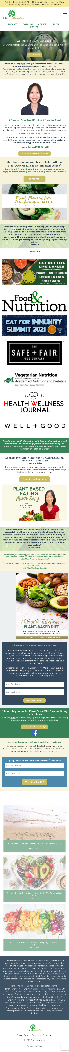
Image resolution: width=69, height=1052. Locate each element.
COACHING (28, 24)
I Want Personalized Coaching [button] (34, 154)
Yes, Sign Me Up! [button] (34, 782)
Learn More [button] (34, 55)
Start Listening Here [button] (34, 479)
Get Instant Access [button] (34, 700)
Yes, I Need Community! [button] (34, 727)
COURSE (42, 24)
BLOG (56, 24)
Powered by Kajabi (34, 1046)
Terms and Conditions (42, 1035)
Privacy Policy (23, 1035)
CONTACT (35, 27)
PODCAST (13, 24)
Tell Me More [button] (34, 179)
